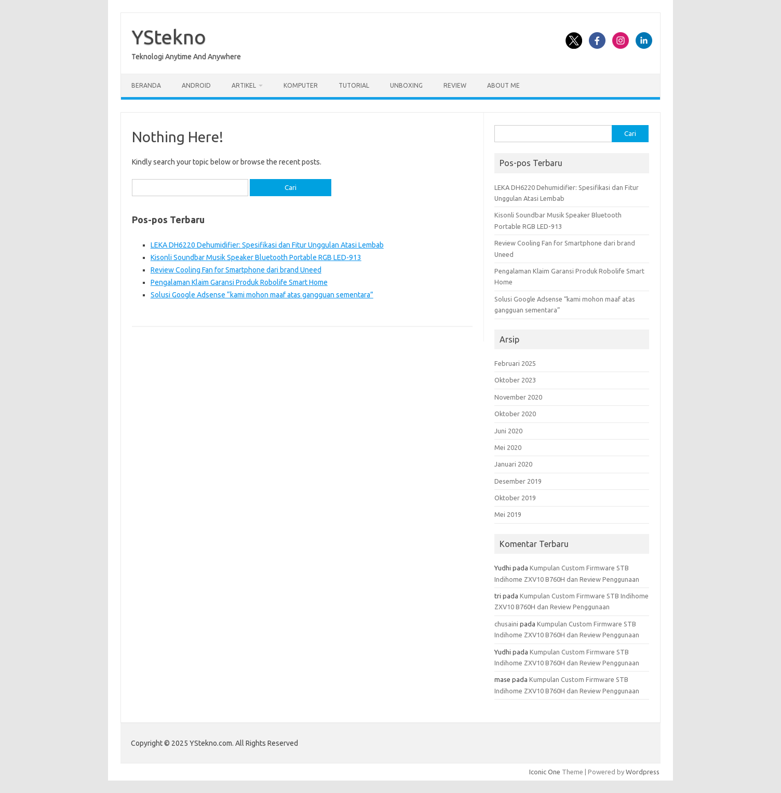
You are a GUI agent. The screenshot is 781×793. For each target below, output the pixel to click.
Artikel (244, 85)
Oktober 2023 (515, 380)
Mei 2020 (507, 447)
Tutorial (354, 85)
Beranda (146, 85)
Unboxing (406, 85)
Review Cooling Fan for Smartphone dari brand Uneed (236, 270)
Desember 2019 (518, 481)
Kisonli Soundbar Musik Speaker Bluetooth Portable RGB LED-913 (256, 257)
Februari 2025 (515, 363)
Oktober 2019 (515, 497)
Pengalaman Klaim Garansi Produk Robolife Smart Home (239, 282)
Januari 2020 (513, 464)
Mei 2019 (507, 514)
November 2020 (518, 397)
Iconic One (544, 771)
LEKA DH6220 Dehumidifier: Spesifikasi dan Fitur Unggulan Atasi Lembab (267, 245)
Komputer (301, 85)
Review (454, 85)
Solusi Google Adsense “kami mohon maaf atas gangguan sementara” (262, 295)
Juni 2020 (508, 430)
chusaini (506, 623)
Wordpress (642, 771)
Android (196, 85)
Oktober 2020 (515, 413)
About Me (503, 85)
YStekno (168, 37)
